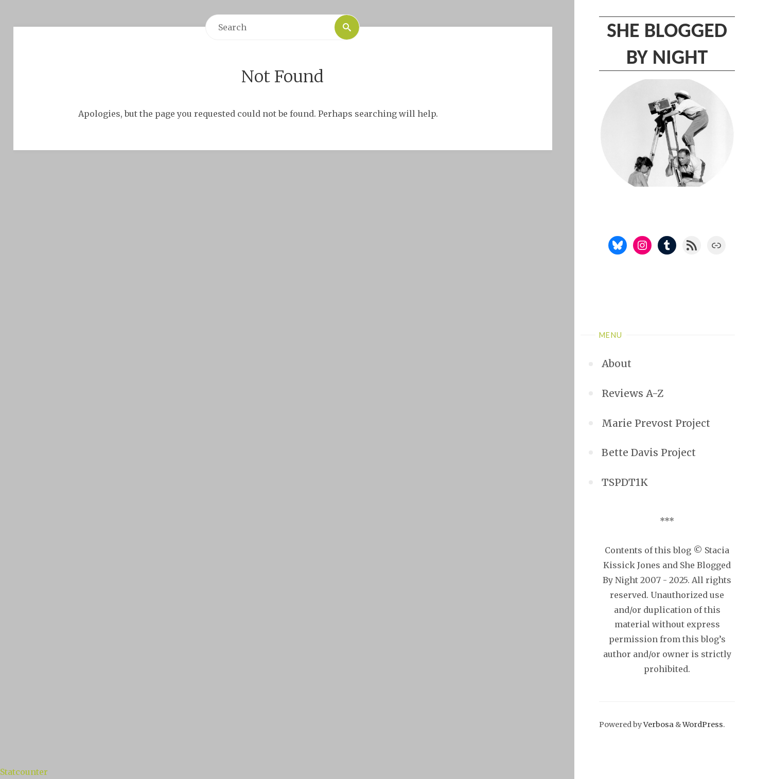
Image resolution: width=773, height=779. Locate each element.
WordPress (702, 724)
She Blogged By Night (667, 43)
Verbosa (658, 724)
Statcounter (24, 772)
